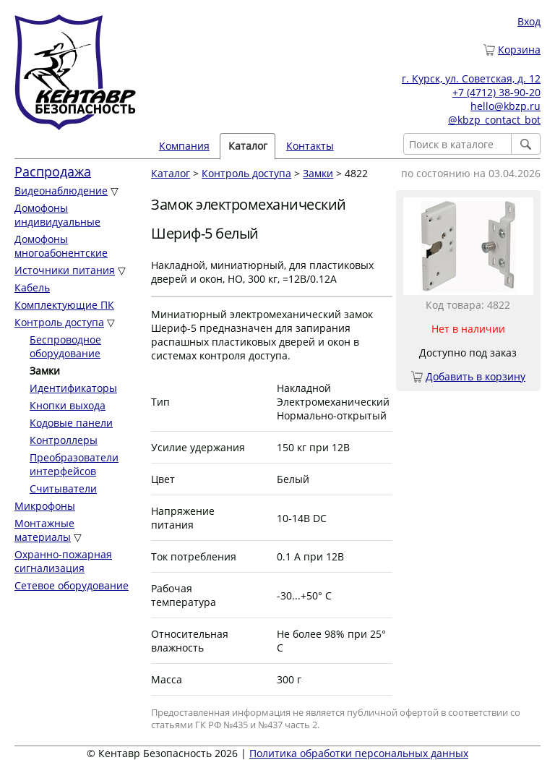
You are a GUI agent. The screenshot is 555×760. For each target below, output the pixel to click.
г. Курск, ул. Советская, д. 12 (471, 78)
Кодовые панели (71, 423)
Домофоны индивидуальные (57, 215)
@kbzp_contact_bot (494, 120)
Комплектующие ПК (64, 305)
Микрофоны (44, 506)
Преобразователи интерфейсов (74, 464)
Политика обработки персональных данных (358, 753)
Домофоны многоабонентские (61, 246)
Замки (318, 173)
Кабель (32, 287)
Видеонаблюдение (61, 190)
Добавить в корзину (475, 376)
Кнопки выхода (68, 405)
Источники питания (64, 270)
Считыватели (63, 488)
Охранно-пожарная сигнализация (63, 561)
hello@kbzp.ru (505, 106)
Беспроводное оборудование (65, 346)
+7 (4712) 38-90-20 (496, 92)
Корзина (519, 49)
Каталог (247, 146)
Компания (184, 146)
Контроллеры (64, 440)
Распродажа (52, 171)
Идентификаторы (73, 388)
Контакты (310, 146)
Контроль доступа (59, 322)
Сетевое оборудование (71, 585)
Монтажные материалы (44, 530)
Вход (529, 21)
